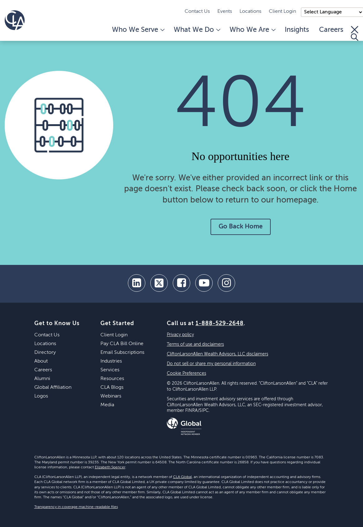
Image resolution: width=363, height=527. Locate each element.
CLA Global (182, 477)
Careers (331, 30)
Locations (250, 11)
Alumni (42, 378)
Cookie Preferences (186, 373)
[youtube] (204, 283)
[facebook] (181, 283)
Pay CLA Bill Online (121, 343)
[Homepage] (15, 20)
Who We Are (252, 30)
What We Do (197, 30)
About (41, 361)
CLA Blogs (111, 387)
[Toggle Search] (354, 33)
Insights (297, 30)
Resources (112, 378)
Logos (41, 396)
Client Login (282, 11)
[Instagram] (226, 283)
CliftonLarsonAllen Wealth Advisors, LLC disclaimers (217, 354)
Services (109, 370)
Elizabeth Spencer (110, 467)
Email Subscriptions (122, 352)
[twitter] (159, 283)
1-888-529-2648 (220, 323)
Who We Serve (138, 30)
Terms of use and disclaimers (195, 344)
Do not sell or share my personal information (211, 364)
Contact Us (197, 11)
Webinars (110, 396)
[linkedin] (136, 283)
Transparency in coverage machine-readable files (76, 507)
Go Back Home (241, 227)
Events (224, 11)
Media (107, 405)
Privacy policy (180, 335)
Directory (45, 352)
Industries (111, 361)
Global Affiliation (52, 387)
